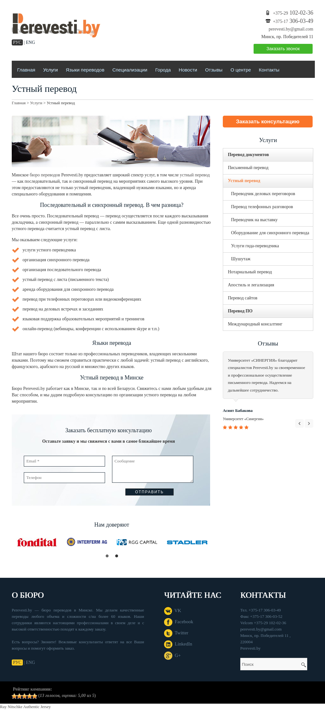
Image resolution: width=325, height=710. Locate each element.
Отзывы (213, 69)
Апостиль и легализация (251, 285)
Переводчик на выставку (254, 219)
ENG (30, 42)
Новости (188, 69)
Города (163, 69)
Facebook (178, 621)
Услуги (50, 69)
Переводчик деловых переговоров (263, 193)
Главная (26, 69)
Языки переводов (85, 69)
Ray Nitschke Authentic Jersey (25, 706)
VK (172, 610)
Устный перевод (244, 180)
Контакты (269, 69)
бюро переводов (45, 175)
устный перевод (195, 175)
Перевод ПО (240, 311)
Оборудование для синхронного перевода (270, 232)
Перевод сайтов (242, 298)
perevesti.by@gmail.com (291, 29)
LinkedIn (178, 643)
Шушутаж (240, 258)
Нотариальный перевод (250, 272)
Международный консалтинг (255, 324)
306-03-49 (293, 21)
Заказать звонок (283, 48)
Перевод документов (248, 154)
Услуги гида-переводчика (255, 245)
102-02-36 (293, 13)
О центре (240, 69)
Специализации (129, 69)
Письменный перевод (248, 167)
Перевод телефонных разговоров (262, 206)
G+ (172, 655)
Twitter (176, 632)
